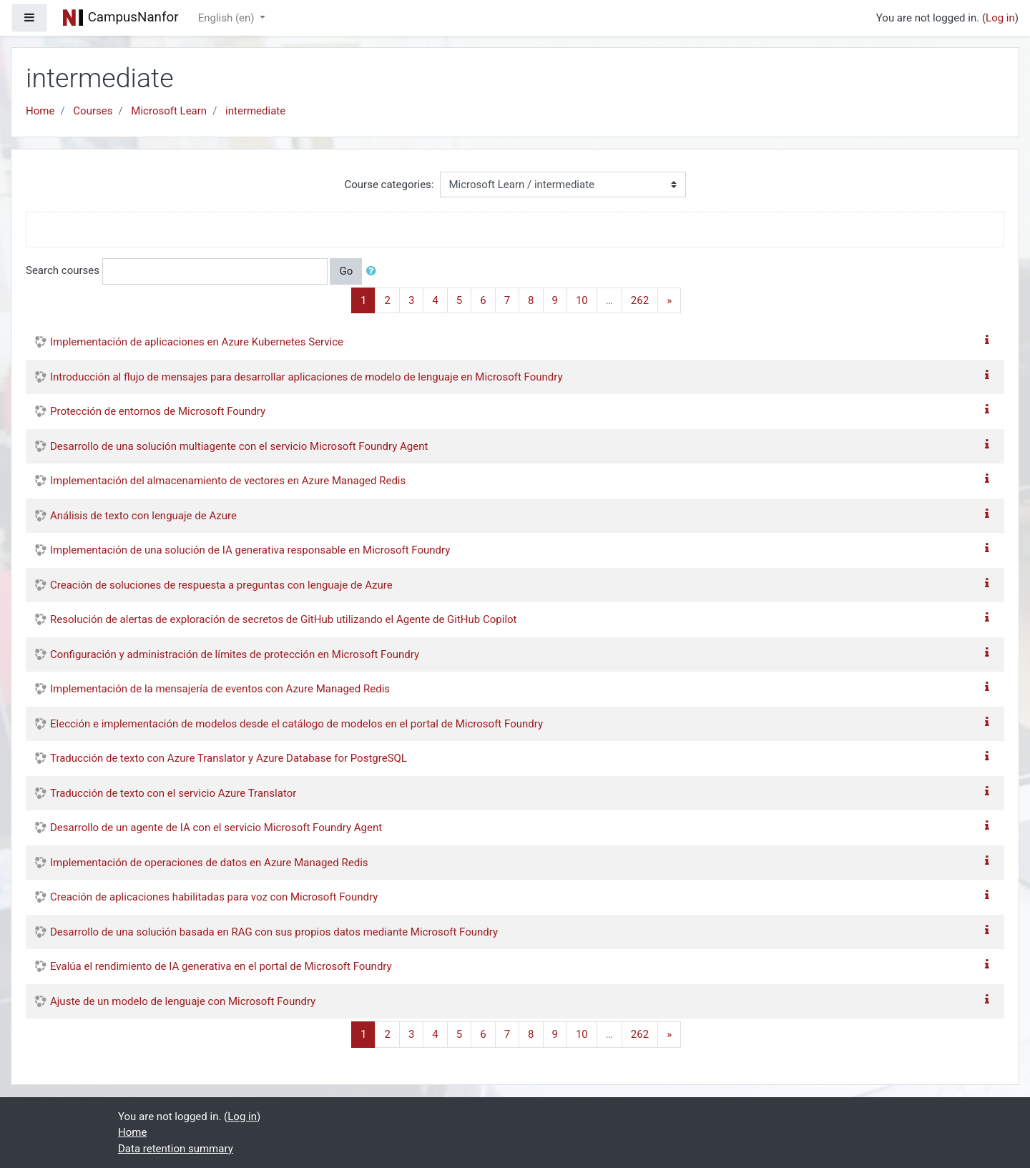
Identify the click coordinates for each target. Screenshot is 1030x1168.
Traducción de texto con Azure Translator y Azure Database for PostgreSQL (228, 758)
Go (346, 271)
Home (40, 110)
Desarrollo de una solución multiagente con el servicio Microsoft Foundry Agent (239, 446)
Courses (92, 110)
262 (640, 300)
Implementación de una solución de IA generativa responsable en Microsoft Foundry (250, 550)
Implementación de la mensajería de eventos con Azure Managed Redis (220, 688)
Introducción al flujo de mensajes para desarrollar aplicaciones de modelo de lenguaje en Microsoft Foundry (306, 376)
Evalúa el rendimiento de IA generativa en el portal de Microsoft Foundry (221, 966)
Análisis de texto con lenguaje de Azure (143, 515)
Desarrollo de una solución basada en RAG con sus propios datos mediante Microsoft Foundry (274, 932)
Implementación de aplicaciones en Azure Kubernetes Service (196, 341)
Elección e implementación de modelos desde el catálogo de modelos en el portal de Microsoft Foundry (296, 723)
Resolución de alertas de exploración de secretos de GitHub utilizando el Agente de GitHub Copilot (283, 619)
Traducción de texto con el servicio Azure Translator (173, 793)
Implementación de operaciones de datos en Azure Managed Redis (209, 862)
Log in (1000, 17)
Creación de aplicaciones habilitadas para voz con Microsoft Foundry (214, 896)
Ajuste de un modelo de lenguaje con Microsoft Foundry (182, 1001)
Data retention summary (175, 1148)
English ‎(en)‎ (228, 17)
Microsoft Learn (169, 110)
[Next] (669, 301)
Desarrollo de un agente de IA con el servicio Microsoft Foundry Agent (216, 827)
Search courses (62, 270)
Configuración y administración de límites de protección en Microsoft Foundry (234, 654)
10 (582, 300)
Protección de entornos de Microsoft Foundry (157, 411)
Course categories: (389, 184)
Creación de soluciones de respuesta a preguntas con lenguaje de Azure (221, 585)
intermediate (255, 110)
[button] (374, 271)
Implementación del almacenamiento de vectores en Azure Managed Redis (228, 480)
